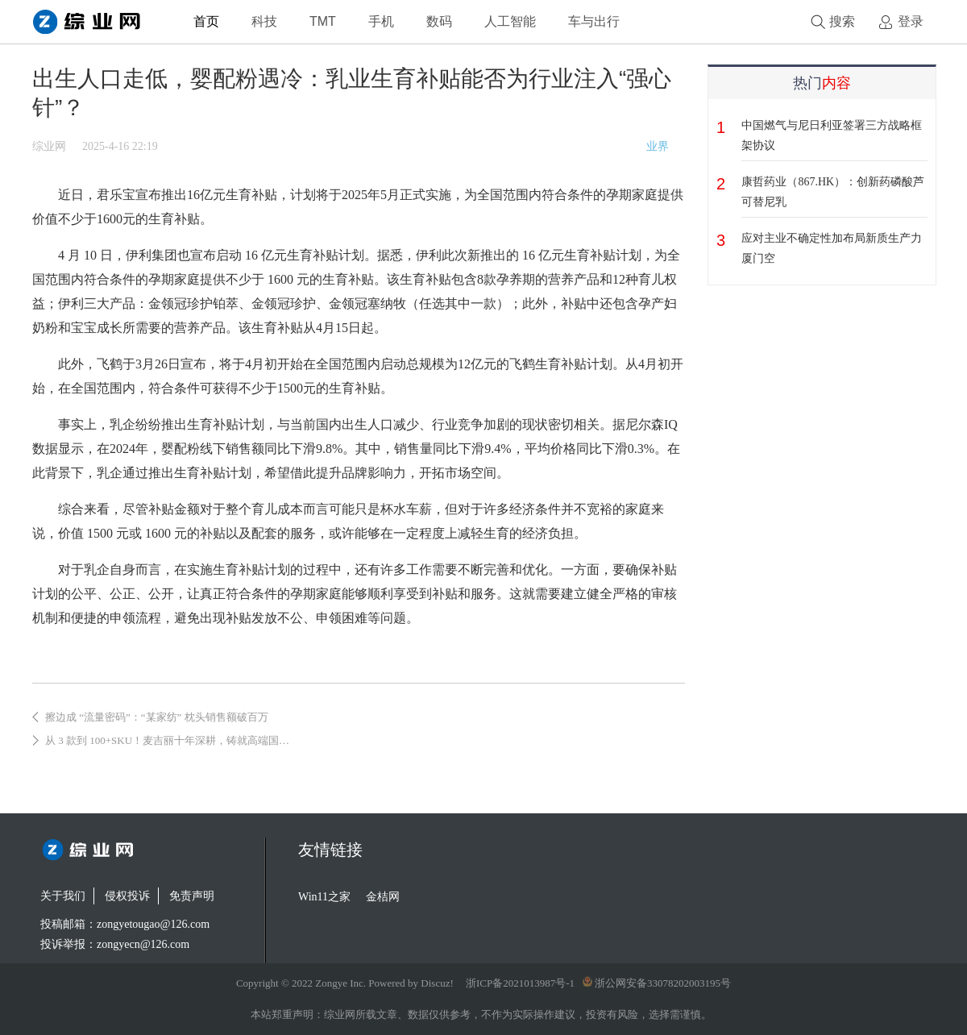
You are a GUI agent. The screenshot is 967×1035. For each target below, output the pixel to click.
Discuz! (437, 983)
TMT (322, 21)
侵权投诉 (127, 896)
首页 (206, 21)
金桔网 (383, 897)
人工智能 (510, 21)
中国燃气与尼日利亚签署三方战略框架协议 (831, 135)
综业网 (49, 146)
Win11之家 (324, 897)
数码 (439, 21)
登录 (910, 21)
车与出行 (594, 21)
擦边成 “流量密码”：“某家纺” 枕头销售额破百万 (156, 717)
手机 (381, 21)
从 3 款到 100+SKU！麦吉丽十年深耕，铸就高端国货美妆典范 (188, 740)
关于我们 (62, 896)
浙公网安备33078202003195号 (657, 983)
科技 (264, 21)
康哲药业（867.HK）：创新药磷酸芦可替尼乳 (832, 192)
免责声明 (191, 896)
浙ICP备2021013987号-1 (520, 983)
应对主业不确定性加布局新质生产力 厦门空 (831, 248)
